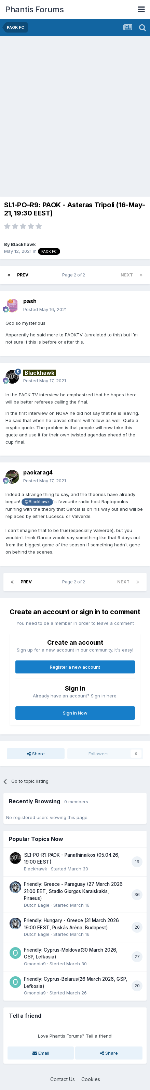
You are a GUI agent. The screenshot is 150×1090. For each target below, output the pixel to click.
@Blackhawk (37, 501)
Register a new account (75, 667)
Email (40, 1053)
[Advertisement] (75, 114)
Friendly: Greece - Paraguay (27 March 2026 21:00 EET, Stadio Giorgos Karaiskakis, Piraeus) (73, 891)
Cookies (90, 1079)
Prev (22, 274)
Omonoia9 (35, 963)
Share (36, 753)
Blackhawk (23, 244)
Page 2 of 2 (74, 274)
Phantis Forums (34, 9)
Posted (45, 309)
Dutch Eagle (37, 905)
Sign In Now (75, 713)
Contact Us (62, 1079)
